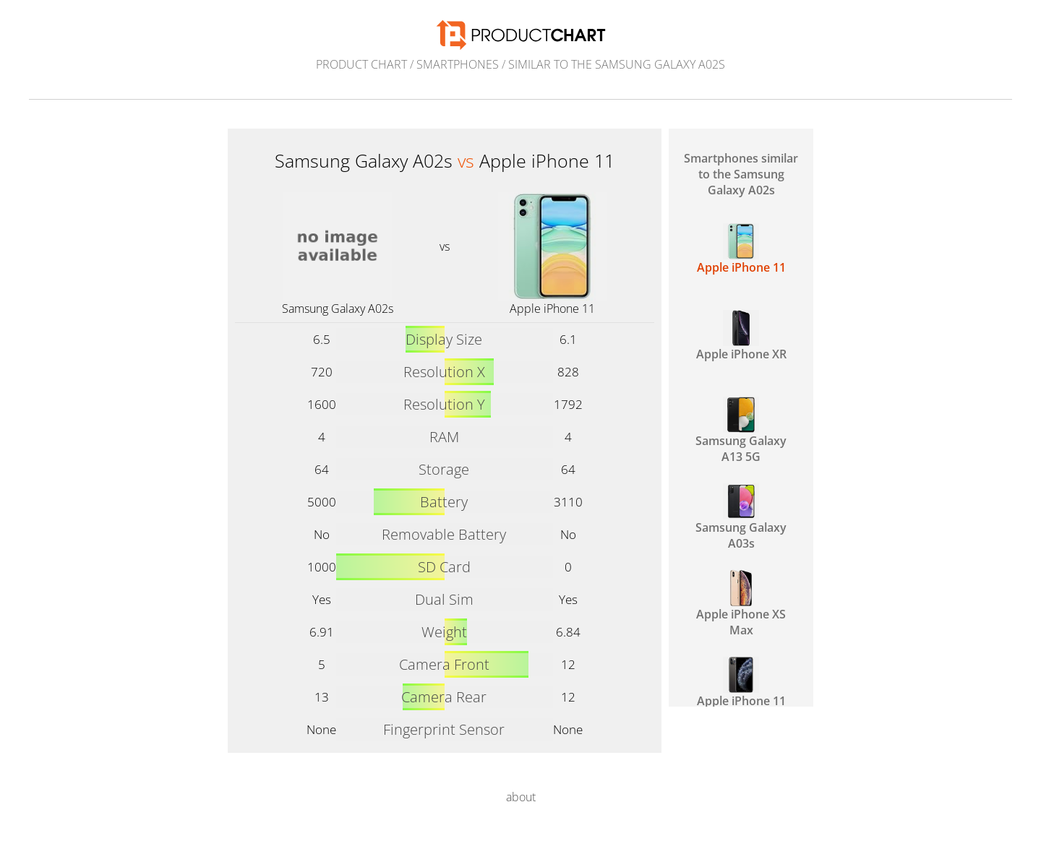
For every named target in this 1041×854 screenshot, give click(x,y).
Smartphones (457, 64)
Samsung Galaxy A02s (337, 308)
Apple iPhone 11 (552, 308)
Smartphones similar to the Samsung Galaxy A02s (741, 174)
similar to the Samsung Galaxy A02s (616, 64)
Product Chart (361, 64)
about (521, 797)
